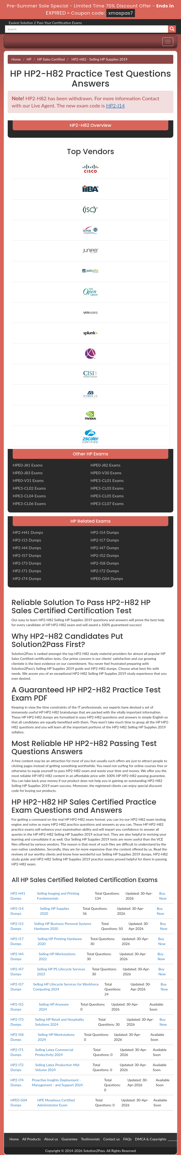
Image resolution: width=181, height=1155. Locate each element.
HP (29, 59)
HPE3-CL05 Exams (107, 495)
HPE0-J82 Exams (106, 465)
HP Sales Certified (51, 59)
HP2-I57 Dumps (27, 555)
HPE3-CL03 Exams (107, 488)
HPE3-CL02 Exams (29, 488)
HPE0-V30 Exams (106, 472)
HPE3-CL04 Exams (29, 495)
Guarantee (69, 1139)
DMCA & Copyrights (150, 1139)
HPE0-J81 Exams (28, 465)
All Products (31, 1139)
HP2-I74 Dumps (27, 578)
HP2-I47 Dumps (105, 547)
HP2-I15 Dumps (27, 540)
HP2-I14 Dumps (105, 532)
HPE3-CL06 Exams (29, 503)
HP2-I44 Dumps (27, 547)
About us (51, 1139)
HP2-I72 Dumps (105, 570)
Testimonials (90, 1139)
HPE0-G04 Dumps (107, 578)
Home (16, 59)
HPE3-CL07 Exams (107, 503)
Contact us (111, 1139)
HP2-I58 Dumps (105, 563)
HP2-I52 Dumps (105, 555)
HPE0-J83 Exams (28, 472)
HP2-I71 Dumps (27, 570)
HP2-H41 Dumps (28, 532)
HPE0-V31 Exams (28, 480)
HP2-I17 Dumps (105, 540)
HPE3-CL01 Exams (107, 480)
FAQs (127, 1139)
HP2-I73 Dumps (27, 563)
